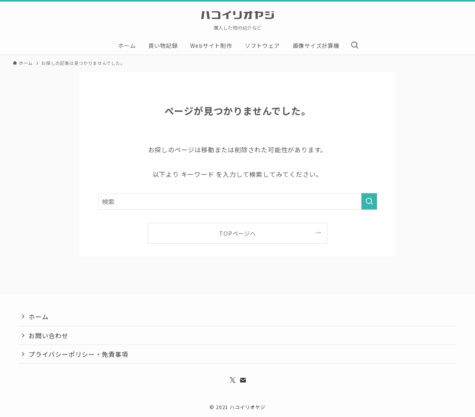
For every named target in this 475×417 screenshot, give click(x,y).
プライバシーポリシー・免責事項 (78, 354)
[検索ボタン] (354, 45)
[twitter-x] (233, 380)
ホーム (38, 316)
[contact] (243, 380)
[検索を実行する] (369, 201)
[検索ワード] (237, 201)
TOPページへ (237, 233)
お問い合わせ (49, 335)
